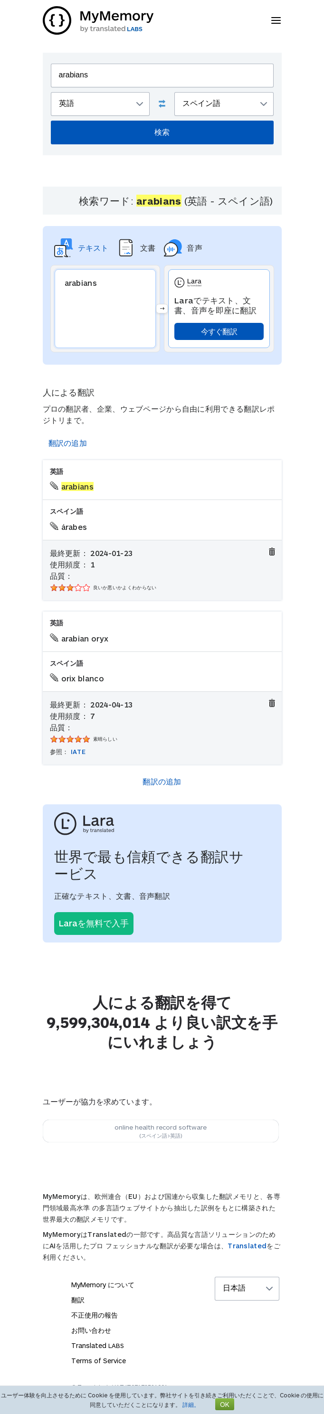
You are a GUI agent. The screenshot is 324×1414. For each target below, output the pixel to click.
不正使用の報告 (94, 1315)
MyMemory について (102, 1285)
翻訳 (78, 1300)
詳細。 (191, 1404)
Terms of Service (98, 1361)
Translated (247, 1246)
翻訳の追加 (67, 442)
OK (224, 1404)
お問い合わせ (91, 1330)
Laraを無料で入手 (94, 923)
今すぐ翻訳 (219, 331)
